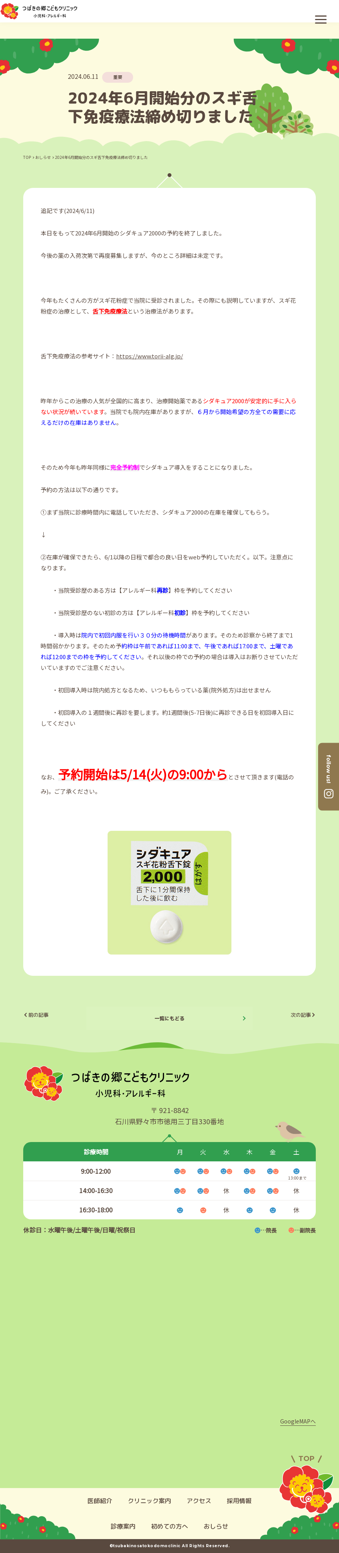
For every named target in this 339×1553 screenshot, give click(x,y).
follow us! (328, 769)
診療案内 (123, 1526)
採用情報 (239, 1501)
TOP (27, 157)
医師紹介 (99, 1501)
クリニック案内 (149, 1501)
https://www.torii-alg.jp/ (149, 356)
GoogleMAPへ (298, 1421)
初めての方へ (169, 1526)
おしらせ (43, 157)
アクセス (199, 1501)
